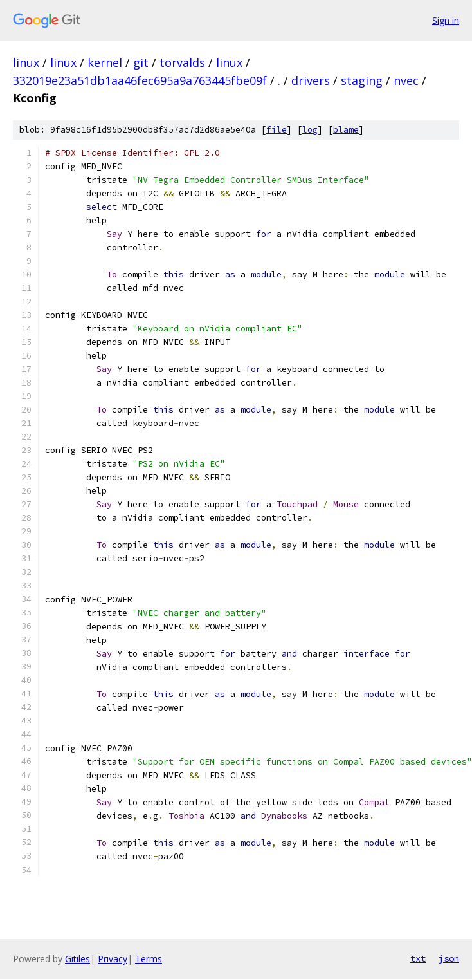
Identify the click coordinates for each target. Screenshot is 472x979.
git (141, 62)
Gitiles (77, 959)
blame (346, 129)
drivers (310, 80)
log (310, 129)
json (449, 958)
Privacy (112, 959)
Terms (148, 959)
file (276, 129)
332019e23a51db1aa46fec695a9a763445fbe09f (140, 80)
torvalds (182, 62)
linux (26, 62)
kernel (104, 62)
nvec (406, 80)
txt (418, 958)
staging (362, 80)
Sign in (445, 20)
